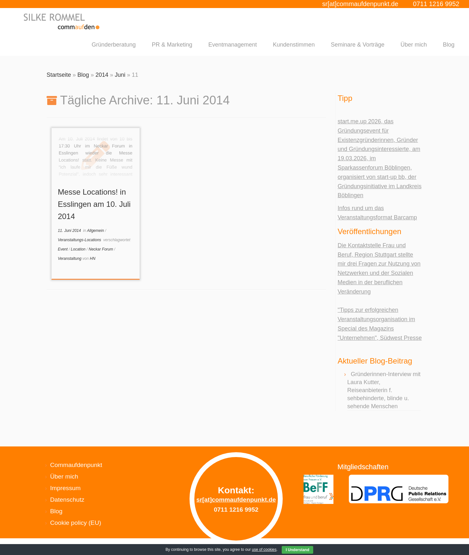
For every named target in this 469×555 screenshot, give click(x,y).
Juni (120, 75)
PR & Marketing (172, 44)
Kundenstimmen (294, 44)
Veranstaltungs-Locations (80, 240)
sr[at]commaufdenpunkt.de (360, 3)
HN (92, 258)
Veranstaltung (70, 258)
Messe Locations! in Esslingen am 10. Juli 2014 (94, 204)
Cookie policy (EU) (75, 522)
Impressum (65, 488)
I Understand (297, 550)
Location (79, 249)
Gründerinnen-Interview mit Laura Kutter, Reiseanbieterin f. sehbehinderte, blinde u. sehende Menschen (383, 390)
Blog (449, 44)
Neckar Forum (101, 249)
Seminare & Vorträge (358, 44)
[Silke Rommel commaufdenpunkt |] (62, 21)
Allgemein (96, 230)
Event (63, 249)
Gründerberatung (114, 44)
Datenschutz (67, 499)
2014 (101, 75)
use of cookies (264, 549)
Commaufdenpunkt (76, 465)
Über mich (414, 44)
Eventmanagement (232, 44)
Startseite (59, 75)
